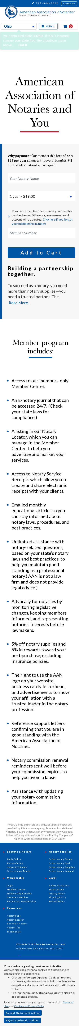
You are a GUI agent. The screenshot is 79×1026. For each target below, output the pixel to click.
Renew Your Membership (21, 901)
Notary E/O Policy (17, 867)
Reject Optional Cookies (22, 1020)
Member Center (16, 889)
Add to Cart (41, 253)
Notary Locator (15, 919)
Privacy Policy (57, 893)
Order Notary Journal (61, 871)
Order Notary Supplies (62, 867)
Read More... (19, 302)
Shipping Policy (57, 897)
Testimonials (14, 931)
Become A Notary (17, 923)
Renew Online (15, 863)
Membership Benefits (19, 893)
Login (10, 885)
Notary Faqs (14, 915)
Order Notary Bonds (19, 871)
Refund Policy (57, 901)
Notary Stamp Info (59, 885)
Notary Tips (13, 927)
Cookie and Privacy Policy (29, 1006)
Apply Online (14, 859)
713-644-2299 (45, 3)
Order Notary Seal (59, 863)
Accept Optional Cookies (23, 1012)
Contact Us (69, 3)
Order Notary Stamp (60, 859)
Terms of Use (56, 889)
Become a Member (17, 897)
